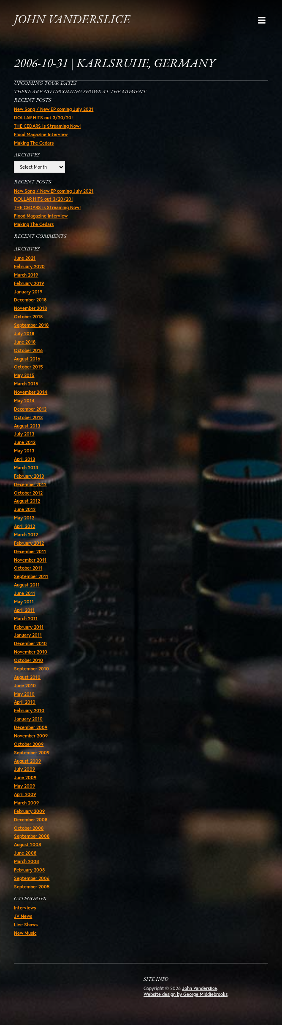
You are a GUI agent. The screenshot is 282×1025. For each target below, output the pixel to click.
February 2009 (29, 811)
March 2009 (26, 803)
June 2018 (24, 342)
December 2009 (30, 727)
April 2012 (24, 526)
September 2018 (31, 325)
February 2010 (29, 710)
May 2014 (24, 401)
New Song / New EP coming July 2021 (53, 109)
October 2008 (28, 828)
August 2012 (27, 501)
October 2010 (28, 660)
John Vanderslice (72, 20)
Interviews (25, 908)
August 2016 (27, 359)
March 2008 (26, 861)
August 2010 (27, 677)
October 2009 (28, 744)
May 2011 (24, 602)
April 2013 (24, 459)
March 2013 (26, 468)
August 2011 (27, 585)
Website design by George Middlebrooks (186, 994)
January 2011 (28, 635)
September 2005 (31, 887)
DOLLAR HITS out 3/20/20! (43, 118)
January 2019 (28, 292)
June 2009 (25, 777)
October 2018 (28, 317)
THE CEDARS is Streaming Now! (47, 126)
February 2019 (29, 283)
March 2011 (26, 618)
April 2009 (25, 794)
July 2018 (24, 333)
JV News (23, 916)
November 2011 (30, 560)
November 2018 (30, 308)
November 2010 (30, 652)
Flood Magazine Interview (41, 134)
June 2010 (25, 686)
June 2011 (24, 593)
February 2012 (29, 543)
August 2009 (27, 761)
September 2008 (31, 836)
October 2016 (28, 350)
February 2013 (29, 476)
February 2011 (28, 627)
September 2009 (31, 753)
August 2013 (27, 426)
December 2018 (30, 300)
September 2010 (31, 669)
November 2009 (31, 736)
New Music (25, 933)
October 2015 (28, 367)
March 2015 (26, 384)
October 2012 (28, 493)
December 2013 (30, 409)
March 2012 (26, 535)
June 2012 (24, 509)
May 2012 (24, 518)
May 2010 (24, 694)
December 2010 (30, 643)
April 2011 (24, 610)
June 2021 (24, 258)
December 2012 (30, 484)
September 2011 (31, 576)
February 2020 (29, 266)
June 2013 (24, 442)
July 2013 (24, 434)
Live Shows (26, 925)
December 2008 (30, 820)
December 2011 (30, 551)
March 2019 (26, 275)
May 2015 (24, 375)
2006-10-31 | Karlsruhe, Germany (114, 64)
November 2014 (30, 392)
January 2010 (28, 719)
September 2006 (31, 878)
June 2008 (25, 853)
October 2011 (28, 568)
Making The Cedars (34, 143)
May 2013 (24, 451)
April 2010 (24, 702)
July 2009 (24, 769)
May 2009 (24, 786)
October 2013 (28, 417)
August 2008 (27, 844)
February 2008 (29, 870)
